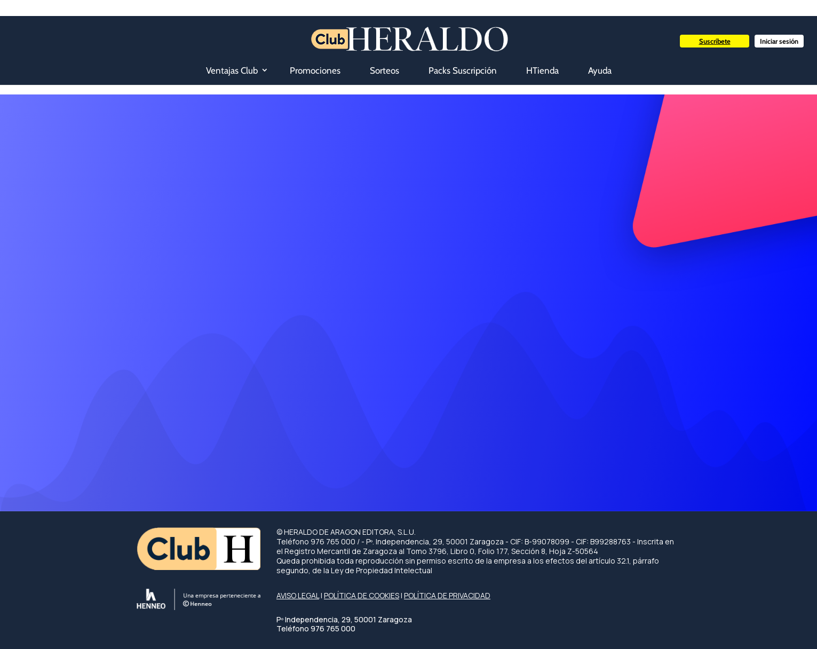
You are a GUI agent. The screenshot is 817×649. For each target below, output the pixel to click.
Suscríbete (715, 41)
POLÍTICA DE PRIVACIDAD (447, 595)
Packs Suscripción (463, 70)
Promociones (315, 70)
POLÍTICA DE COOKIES (361, 595)
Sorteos (384, 70)
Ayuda (600, 70)
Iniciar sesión (779, 41)
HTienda (542, 70)
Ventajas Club (232, 70)
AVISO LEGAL (297, 595)
